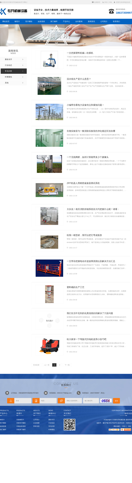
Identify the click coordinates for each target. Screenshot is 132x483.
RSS (106, 2)
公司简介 (103, 21)
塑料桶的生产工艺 (75, 287)
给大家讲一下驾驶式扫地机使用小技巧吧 (86, 339)
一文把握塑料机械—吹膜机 (80, 53)
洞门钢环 (53, 21)
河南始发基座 (21, 426)
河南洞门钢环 (21, 429)
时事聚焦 (52, 429)
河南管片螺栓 (21, 423)
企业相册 (36, 423)
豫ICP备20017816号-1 (110, 423)
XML (110, 2)
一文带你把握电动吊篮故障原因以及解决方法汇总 (91, 261)
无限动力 (129, 423)
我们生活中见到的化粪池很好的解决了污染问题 (90, 313)
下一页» (67, 365)
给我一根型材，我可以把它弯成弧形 (84, 235)
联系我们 (116, 21)
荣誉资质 (36, 426)
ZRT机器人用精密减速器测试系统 (83, 183)
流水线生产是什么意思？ (79, 79)
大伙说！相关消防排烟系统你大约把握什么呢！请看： (93, 209)
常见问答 (52, 426)
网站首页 (5, 21)
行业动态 (52, 423)
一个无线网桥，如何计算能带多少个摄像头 (88, 157)
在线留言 (97, 2)
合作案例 (78, 21)
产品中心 (66, 21)
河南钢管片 (20, 419)
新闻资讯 (91, 21)
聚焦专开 (52, 419)
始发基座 (41, 21)
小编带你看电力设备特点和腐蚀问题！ (85, 105)
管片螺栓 (28, 21)
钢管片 (17, 21)
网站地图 (117, 426)
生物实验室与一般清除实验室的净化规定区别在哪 (91, 131)
